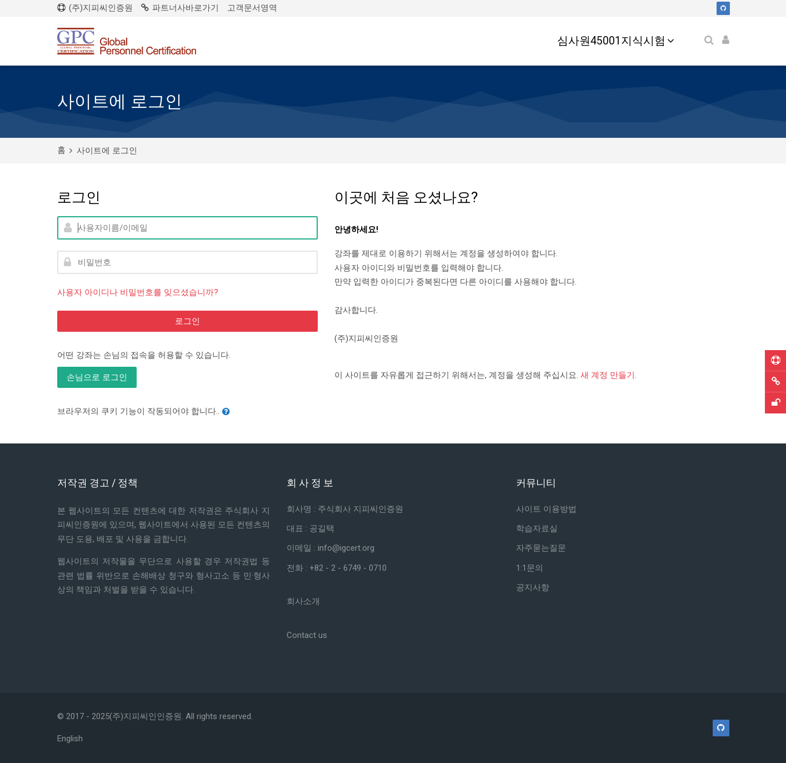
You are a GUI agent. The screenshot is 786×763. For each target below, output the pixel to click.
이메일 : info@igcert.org (330, 548)
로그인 (187, 321)
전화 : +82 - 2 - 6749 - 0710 (337, 568)
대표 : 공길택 (310, 528)
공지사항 (532, 587)
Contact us (307, 635)
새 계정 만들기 (607, 375)
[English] (70, 739)
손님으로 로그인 (97, 377)
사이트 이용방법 (546, 509)
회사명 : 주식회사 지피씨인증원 (346, 509)
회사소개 (303, 601)
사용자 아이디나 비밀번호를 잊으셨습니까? (137, 292)
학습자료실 (537, 528)
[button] (228, 412)
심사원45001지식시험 (611, 40)
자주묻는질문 (541, 548)
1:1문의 (529, 568)
